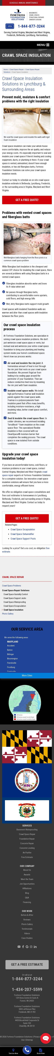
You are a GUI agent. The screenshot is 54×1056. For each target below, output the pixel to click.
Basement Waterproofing (27, 829)
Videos (27, 933)
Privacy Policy (39, 1036)
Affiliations (27, 888)
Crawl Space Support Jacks (15, 598)
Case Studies (27, 938)
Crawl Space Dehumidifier (22, 534)
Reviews (27, 919)
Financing (27, 902)
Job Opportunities (27, 884)
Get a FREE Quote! (27, 518)
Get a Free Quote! (27, 200)
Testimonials (27, 929)
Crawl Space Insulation (13, 610)
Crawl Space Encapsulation (23, 529)
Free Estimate (27, 857)
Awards (27, 874)
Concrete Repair (27, 843)
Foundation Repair (27, 839)
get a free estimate (27, 965)
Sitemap (29, 1040)
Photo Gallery (7, 613)
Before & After (27, 915)
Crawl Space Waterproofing (15, 602)
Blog (27, 893)
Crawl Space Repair (13, 577)
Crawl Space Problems (11, 585)
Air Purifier (27, 852)
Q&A (27, 897)
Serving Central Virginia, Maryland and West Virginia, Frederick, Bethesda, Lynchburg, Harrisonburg (27, 34)
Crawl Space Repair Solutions (15, 590)
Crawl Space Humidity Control (16, 594)
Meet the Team (27, 879)
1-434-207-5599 (27, 989)
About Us (27, 870)
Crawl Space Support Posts (23, 538)
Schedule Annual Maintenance (24, 3)
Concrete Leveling (27, 848)
